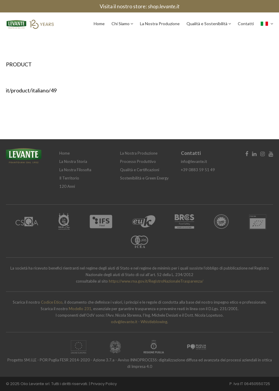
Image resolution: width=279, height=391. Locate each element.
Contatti (246, 23)
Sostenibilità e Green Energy (144, 178)
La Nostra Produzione (160, 23)
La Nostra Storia (73, 161)
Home (99, 23)
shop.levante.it (163, 6)
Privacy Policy (104, 384)
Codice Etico (52, 302)
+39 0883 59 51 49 (198, 169)
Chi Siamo (122, 23)
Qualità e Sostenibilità (208, 23)
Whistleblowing (154, 321)
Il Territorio (69, 178)
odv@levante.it (124, 321)
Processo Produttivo (138, 161)
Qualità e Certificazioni (139, 169)
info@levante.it (194, 161)
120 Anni (67, 186)
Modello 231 (80, 308)
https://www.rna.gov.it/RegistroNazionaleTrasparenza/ (156, 281)
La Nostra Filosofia (75, 169)
